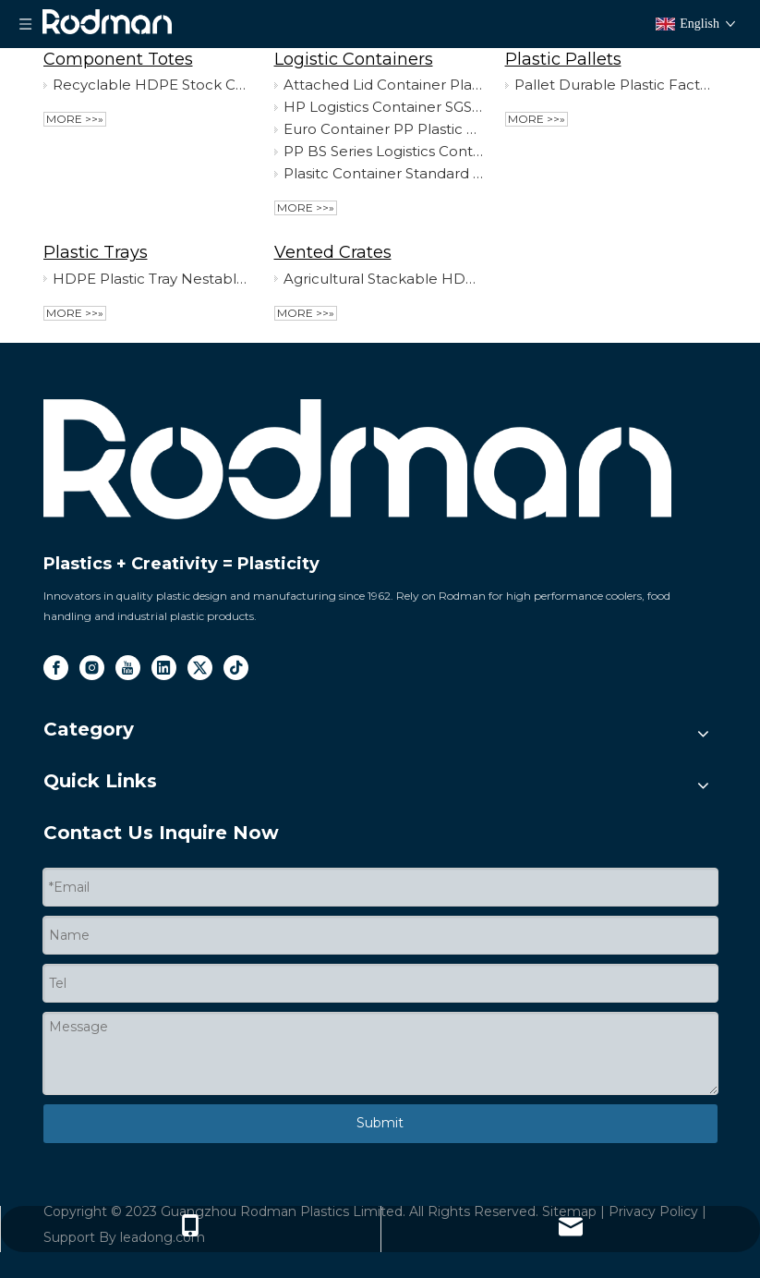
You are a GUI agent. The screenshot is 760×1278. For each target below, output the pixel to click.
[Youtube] (127, 667)
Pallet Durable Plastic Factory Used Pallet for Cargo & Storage (614, 84)
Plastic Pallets (563, 59)
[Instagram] (91, 667)
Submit (380, 1122)
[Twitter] (199, 667)
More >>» (74, 119)
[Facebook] (55, 667)
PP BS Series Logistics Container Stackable (383, 151)
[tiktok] (235, 667)
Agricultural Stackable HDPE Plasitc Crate (383, 278)
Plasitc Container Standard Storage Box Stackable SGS (383, 173)
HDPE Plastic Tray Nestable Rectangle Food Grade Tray (152, 278)
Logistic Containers (353, 59)
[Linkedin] (163, 667)
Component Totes (118, 59)
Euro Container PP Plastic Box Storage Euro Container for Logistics (383, 129)
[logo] (357, 459)
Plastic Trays (95, 252)
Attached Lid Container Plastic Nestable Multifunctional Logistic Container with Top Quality (383, 84)
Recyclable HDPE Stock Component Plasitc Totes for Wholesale (152, 84)
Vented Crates (333, 252)
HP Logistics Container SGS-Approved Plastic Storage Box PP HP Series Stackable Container (383, 107)
